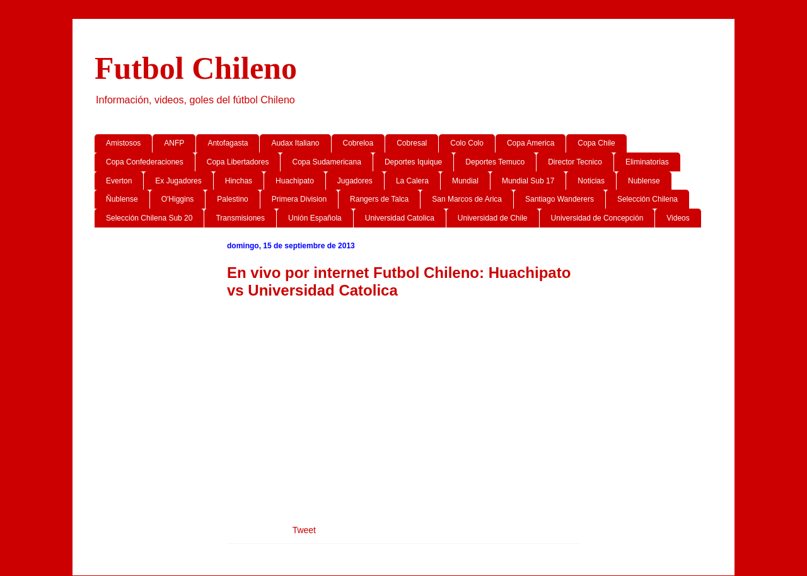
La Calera (412, 180)
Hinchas (238, 180)
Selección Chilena (647, 199)
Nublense (644, 180)
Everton (119, 180)
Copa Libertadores (238, 162)
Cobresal (412, 143)
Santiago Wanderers (559, 199)
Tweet (304, 530)
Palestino (232, 199)
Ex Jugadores (178, 180)
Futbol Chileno (196, 68)
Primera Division (299, 199)
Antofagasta (227, 143)
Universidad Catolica (399, 218)
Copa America (530, 143)
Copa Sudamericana (326, 162)
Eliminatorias (647, 162)
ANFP (174, 143)
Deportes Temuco (495, 162)
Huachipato (295, 180)
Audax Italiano (295, 143)
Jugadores (355, 180)
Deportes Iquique (413, 162)
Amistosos (123, 143)
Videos (677, 218)
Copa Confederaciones (144, 162)
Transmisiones (240, 218)
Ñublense (122, 199)
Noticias (591, 180)
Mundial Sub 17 (528, 180)
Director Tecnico (575, 162)
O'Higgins (177, 199)
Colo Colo (467, 143)
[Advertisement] (403, 401)
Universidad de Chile (493, 218)
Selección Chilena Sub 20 (149, 218)
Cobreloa (358, 143)
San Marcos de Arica (467, 199)
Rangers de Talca (379, 199)
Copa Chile (596, 143)
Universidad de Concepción (597, 218)
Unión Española (315, 218)
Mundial (465, 180)
